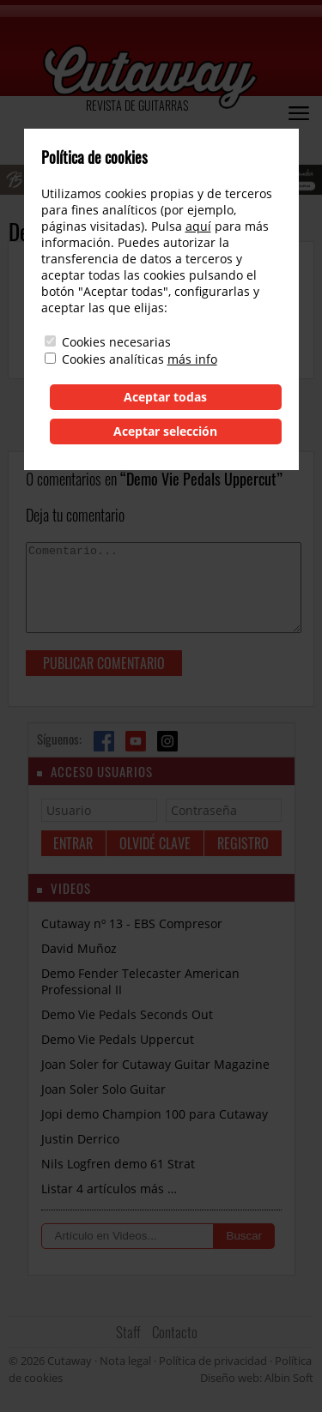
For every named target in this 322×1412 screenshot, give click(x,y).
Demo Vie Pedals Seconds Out (127, 1014)
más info (192, 359)
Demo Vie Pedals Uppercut (117, 1039)
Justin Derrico (80, 1139)
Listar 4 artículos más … (109, 1188)
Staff (128, 1332)
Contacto (174, 1332)
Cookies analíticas (113, 359)
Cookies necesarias (116, 342)
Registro (243, 843)
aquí (198, 226)
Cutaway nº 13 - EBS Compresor (131, 923)
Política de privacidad (213, 1360)
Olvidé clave (155, 843)
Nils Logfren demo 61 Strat (118, 1164)
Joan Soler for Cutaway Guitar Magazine (155, 1064)
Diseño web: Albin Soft (256, 1377)
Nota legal (125, 1360)
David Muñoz (79, 948)
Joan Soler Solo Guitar (103, 1089)
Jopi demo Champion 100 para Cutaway (154, 1114)
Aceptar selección (165, 431)
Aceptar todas (165, 397)
